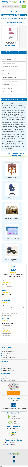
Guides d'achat (6, 378)
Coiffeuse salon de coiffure (8, 63)
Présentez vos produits (9, 380)
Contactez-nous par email (9, 357)
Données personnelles (8, 370)
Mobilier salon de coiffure (13, 52)
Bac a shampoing (6, 56)
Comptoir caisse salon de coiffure (10, 67)
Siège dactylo (11, 198)
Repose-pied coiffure (7, 88)
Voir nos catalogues (14, 393)
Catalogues (5, 376)
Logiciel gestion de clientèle (12, 239)
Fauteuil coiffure (6, 74)
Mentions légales (7, 368)
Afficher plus (6, 339)
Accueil (2, 18)
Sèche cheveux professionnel (9, 92)
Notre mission (6, 364)
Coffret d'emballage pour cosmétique (12, 260)
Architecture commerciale (12, 218)
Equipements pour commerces (11, 18)
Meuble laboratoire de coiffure (9, 81)
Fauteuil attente (6, 70)
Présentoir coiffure (6, 85)
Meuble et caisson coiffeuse (9, 77)
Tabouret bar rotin (12, 177)
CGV (4, 366)
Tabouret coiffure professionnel (11, 43)
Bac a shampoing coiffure (8, 59)
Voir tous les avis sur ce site (14, 276)
